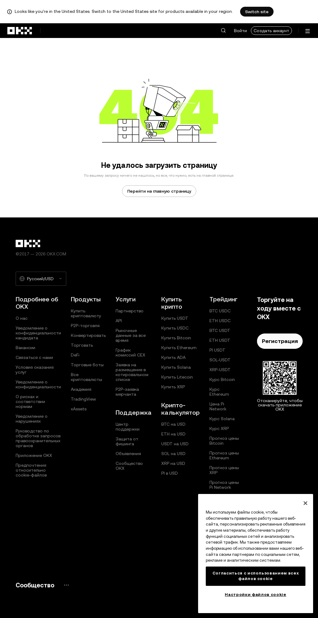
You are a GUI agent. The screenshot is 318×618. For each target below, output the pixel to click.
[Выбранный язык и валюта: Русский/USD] (41, 279)
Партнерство (130, 310)
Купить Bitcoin (176, 337)
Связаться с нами (34, 357)
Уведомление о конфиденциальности (38, 384)
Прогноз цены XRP (224, 470)
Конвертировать (88, 335)
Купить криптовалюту (86, 313)
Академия (81, 389)
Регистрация (280, 341)
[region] (255, 553)
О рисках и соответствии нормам (30, 401)
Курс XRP (219, 428)
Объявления (128, 453)
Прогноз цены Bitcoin (224, 441)
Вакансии (25, 347)
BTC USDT (219, 330)
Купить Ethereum (179, 347)
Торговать (82, 345)
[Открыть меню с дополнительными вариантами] (308, 31)
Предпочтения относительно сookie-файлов (31, 470)
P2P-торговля (85, 325)
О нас (22, 318)
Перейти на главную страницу (159, 191)
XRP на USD (173, 463)
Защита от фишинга (127, 441)
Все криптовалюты (86, 377)
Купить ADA (173, 357)
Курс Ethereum (219, 392)
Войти (240, 30)
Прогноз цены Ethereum (224, 455)
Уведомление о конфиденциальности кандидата (38, 333)
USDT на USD (175, 443)
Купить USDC (175, 328)
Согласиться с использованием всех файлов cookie (256, 576)
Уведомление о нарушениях (32, 419)
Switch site (257, 11)
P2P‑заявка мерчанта (127, 392)
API (119, 320)
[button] (223, 30)
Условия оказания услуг (35, 370)
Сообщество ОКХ (129, 466)
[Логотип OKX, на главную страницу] (20, 30)
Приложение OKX (34, 455)
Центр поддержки (128, 426)
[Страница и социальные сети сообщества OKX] (66, 585)
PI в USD (169, 473)
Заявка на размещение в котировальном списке (132, 372)
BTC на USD (173, 424)
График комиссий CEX (130, 352)
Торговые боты (87, 364)
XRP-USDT (220, 369)
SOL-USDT (220, 359)
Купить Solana (176, 367)
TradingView (83, 399)
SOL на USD (173, 453)
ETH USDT (219, 340)
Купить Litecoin (177, 377)
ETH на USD (173, 433)
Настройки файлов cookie (255, 594)
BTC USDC (220, 310)
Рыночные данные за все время (131, 335)
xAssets (78, 408)
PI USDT (217, 350)
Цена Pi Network (217, 406)
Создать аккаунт (271, 30)
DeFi (75, 354)
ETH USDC (220, 320)
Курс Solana (222, 418)
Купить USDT (174, 318)
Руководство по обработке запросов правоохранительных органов (38, 438)
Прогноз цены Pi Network (224, 485)
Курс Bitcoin (222, 379)
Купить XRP (173, 386)
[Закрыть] (305, 503)
